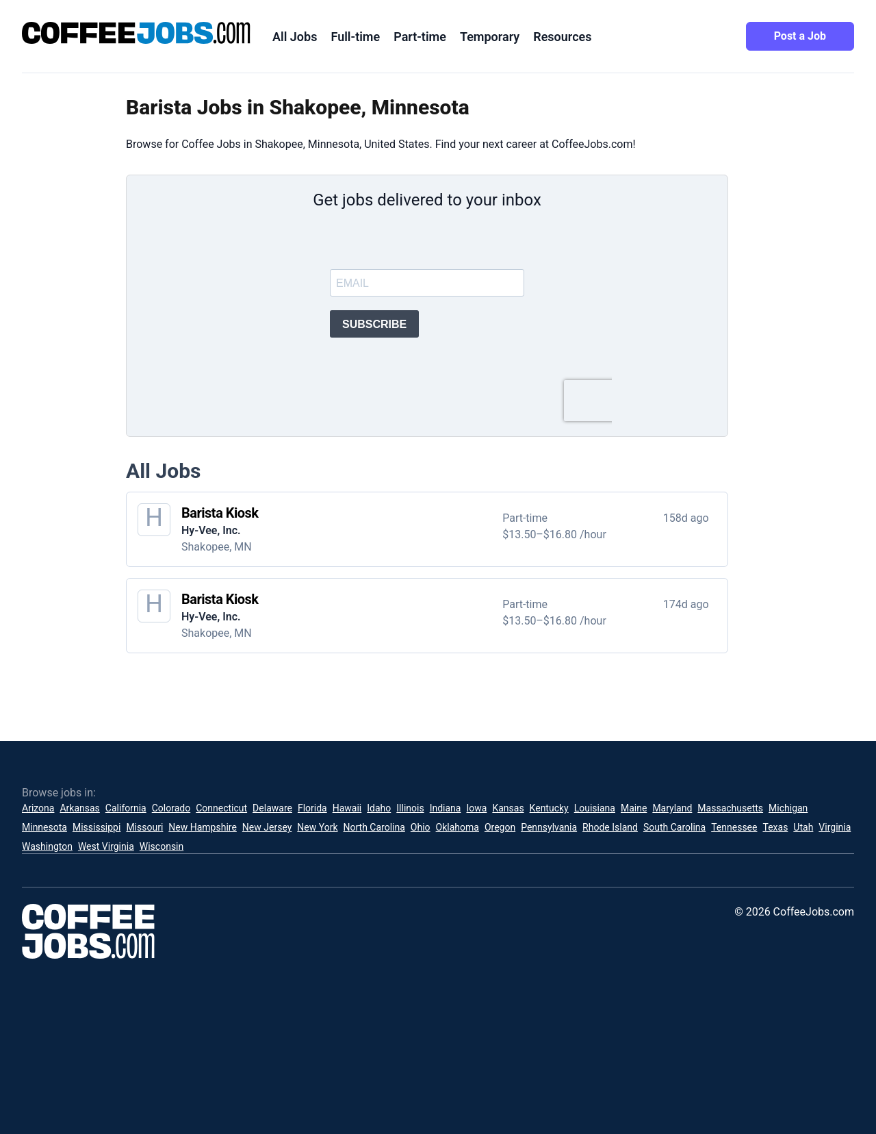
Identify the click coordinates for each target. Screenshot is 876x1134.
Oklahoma (457, 827)
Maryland (672, 808)
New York (317, 827)
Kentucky (549, 808)
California (125, 808)
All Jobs (294, 36)
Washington (47, 846)
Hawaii (347, 808)
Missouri (144, 827)
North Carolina (374, 827)
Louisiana (594, 808)
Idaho (379, 808)
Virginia (835, 827)
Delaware (272, 808)
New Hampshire (202, 827)
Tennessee (734, 827)
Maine (634, 808)
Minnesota (44, 827)
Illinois (410, 808)
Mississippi (96, 827)
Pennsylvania (549, 827)
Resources (562, 36)
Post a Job (800, 35)
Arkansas (79, 808)
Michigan (788, 808)
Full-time (355, 36)
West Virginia (106, 846)
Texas (775, 827)
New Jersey (267, 827)
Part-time (420, 36)
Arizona (38, 808)
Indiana (445, 808)
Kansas (508, 808)
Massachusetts (730, 808)
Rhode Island (610, 827)
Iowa (476, 808)
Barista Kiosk (220, 513)
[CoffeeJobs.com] (136, 33)
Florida (312, 808)
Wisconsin (161, 846)
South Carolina (674, 827)
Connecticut (221, 808)
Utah (803, 827)
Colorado (171, 808)
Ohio (420, 827)
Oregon (500, 827)
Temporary (489, 36)
